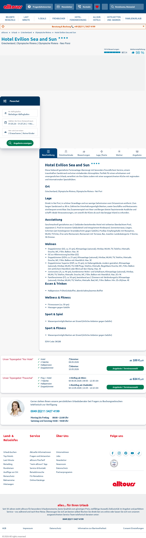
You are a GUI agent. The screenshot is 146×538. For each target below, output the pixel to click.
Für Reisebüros (36, 478)
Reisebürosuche (37, 474)
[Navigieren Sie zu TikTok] (138, 455)
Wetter (119, 155)
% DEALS (42, 18)
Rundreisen (8, 470)
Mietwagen (8, 486)
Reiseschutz (8, 478)
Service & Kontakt (38, 470)
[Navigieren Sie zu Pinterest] (125, 455)
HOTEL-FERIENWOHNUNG (78, 18)
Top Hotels (8, 458)
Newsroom (61, 466)
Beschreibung (48, 155)
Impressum (28, 526)
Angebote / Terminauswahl (125, 371)
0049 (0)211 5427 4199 (45, 413)
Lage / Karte (101, 155)
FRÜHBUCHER (58, 18)
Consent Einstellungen (133, 526)
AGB (4, 526)
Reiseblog (7, 466)
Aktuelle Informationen (40, 454)
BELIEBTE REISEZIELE (10, 18)
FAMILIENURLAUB (133, 18)
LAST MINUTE (26, 18)
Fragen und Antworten (40, 458)
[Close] (143, 26)
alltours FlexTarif (37, 462)
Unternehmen (62, 454)
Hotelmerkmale (66, 155)
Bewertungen (84, 155)
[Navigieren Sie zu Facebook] (112, 455)
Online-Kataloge (37, 482)
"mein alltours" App (38, 466)
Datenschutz (62, 470)
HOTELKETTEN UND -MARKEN (114, 18)
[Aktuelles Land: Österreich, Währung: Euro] (105, 7)
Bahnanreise (9, 482)
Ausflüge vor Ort (10, 474)
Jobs (58, 458)
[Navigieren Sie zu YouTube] (132, 455)
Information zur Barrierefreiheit (92, 526)
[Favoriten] (97, 7)
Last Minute (8, 462)
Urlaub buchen (10, 454)
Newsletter (61, 462)
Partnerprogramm (64, 474)
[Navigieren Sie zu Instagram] (119, 455)
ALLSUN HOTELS (97, 18)
